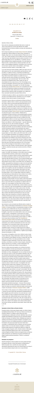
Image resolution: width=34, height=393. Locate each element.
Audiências (3, 7)
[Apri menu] (32, 3)
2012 (7, 7)
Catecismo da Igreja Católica (19, 287)
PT (24, 24)
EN (12, 24)
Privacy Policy (17, 389)
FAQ (17, 384)
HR (19, 24)
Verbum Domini (22, 51)
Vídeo (17, 38)
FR (17, 24)
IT (21, 24)
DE (10, 24)
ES (15, 24)
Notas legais (17, 386)
